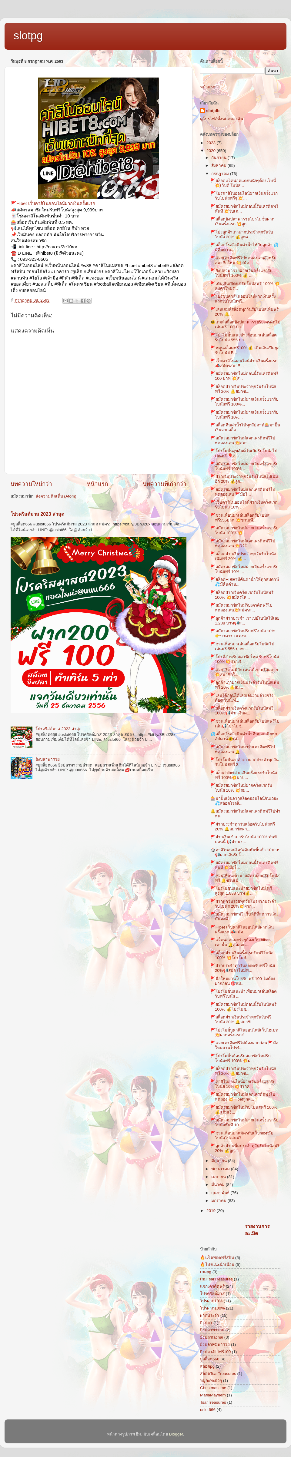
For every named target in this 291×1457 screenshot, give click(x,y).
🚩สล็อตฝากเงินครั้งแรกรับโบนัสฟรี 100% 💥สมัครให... (241, 595)
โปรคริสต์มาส (212, 1293)
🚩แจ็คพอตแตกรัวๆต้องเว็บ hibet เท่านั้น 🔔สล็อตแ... (240, 942)
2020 (211, 150)
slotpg (28, 35)
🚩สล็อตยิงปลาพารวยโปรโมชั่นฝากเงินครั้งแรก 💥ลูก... (242, 221)
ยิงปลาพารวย (47, 759)
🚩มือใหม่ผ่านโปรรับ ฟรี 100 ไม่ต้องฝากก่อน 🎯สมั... (242, 981)
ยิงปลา (206, 1322)
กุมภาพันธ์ (221, 1192)
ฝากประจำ (209, 1315)
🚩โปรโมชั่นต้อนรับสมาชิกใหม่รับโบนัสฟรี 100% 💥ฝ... (240, 1058)
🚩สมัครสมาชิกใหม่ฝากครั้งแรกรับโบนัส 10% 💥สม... (241, 788)
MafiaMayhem (213, 1395)
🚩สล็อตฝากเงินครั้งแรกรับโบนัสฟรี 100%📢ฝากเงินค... (241, 710)
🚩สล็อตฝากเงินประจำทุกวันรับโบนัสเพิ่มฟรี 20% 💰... (243, 556)
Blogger (176, 1434)
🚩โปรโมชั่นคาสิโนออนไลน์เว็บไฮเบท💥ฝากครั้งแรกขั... (244, 1032)
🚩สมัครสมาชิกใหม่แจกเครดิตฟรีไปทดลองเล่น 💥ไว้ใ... (242, 543)
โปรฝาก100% (212, 1308)
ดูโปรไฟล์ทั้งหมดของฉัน (221, 119)
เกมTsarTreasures (216, 1279)
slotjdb (212, 110)
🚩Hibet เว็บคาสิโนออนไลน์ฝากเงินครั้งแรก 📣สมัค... (242, 929)
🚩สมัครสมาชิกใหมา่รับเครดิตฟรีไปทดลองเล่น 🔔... (242, 749)
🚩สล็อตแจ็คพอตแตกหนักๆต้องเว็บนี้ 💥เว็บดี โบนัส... (243, 183)
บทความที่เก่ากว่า (164, 484)
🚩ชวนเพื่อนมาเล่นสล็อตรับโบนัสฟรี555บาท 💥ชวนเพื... (239, 517)
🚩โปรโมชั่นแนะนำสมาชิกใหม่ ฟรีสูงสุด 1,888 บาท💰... (241, 891)
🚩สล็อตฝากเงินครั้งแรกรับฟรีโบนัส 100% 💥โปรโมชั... (241, 955)
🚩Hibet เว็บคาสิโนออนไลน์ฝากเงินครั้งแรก (53, 203)
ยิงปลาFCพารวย (215, 1344)
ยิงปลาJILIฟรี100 (215, 1351)
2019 (211, 1210)
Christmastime (213, 1388)
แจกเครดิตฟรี (212, 1286)
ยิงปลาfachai (211, 1337)
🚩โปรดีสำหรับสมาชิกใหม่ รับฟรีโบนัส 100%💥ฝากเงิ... (244, 659)
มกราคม (219, 1200)
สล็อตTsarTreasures (218, 1373)
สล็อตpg (207, 1366)
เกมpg (205, 1272)
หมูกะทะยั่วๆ (211, 1380)
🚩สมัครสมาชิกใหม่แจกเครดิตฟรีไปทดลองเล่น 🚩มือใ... (242, 492)
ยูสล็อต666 (209, 1359)
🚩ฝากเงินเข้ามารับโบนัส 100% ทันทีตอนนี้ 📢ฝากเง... (243, 839)
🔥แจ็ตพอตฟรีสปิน (217, 1257)
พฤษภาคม (221, 1169)
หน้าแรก (97, 484)
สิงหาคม (219, 165)
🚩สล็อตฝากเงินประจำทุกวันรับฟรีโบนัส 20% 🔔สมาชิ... (240, 1019)
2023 (211, 143)
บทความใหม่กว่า (31, 484)
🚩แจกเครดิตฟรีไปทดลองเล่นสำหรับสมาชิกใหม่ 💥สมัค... (243, 260)
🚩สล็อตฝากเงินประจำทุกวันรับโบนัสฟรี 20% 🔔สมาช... (243, 389)
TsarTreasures (213, 1402)
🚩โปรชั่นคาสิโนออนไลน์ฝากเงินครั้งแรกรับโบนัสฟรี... (243, 298)
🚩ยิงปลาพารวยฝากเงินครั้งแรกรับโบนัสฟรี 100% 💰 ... (241, 273)
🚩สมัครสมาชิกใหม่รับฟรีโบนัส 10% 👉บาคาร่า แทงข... (242, 633)
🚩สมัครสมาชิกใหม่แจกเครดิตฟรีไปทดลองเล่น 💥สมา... (242, 440)
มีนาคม (218, 1184)
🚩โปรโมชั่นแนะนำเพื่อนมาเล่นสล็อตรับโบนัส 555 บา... (243, 337)
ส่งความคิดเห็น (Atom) (56, 496)
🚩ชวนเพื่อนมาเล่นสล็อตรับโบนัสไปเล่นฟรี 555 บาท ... (242, 646)
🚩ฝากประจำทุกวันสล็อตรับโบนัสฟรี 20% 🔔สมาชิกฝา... (242, 826)
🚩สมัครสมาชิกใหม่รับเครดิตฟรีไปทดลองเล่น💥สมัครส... (241, 607)
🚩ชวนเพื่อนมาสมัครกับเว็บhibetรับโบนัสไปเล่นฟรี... (241, 1135)
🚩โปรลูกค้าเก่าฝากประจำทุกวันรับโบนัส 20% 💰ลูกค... (241, 234)
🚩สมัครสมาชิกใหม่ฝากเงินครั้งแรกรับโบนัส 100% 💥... (244, 530)
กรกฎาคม (220, 173)
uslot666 (208, 1409)
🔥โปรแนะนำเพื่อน (217, 1264)
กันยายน (219, 157)
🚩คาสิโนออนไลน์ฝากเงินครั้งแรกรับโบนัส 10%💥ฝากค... (243, 1084)
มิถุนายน (219, 1160)
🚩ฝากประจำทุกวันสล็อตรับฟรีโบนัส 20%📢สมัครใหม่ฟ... (242, 968)
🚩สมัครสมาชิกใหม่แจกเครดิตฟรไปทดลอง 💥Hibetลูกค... (242, 1096)
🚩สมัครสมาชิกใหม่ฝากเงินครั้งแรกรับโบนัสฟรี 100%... (244, 401)
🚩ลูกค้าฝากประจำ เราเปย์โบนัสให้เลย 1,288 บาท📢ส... (245, 620)
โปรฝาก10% (211, 1301)
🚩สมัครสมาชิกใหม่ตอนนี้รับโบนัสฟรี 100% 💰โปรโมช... (243, 1007)
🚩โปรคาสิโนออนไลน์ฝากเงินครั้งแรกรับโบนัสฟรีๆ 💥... (244, 195)
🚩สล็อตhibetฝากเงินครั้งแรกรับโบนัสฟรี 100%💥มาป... (243, 775)
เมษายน (219, 1176)
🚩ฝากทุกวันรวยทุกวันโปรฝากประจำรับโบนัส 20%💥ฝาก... (243, 904)
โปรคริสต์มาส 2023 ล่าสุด (37, 514)
